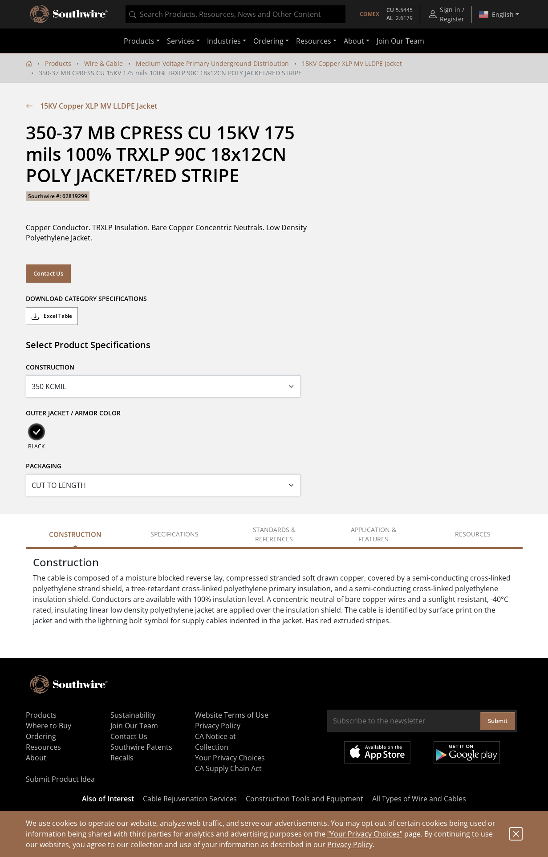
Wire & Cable (103, 63)
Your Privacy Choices (230, 758)
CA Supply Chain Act (228, 768)
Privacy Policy (350, 844)
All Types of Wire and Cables (419, 799)
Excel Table (52, 316)
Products (58, 63)
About (36, 758)
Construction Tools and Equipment (304, 799)
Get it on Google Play (467, 752)
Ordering (41, 736)
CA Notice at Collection (215, 741)
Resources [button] (313, 41)
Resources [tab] (473, 534)
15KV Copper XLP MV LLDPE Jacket (352, 63)
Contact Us (48, 273)
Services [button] (181, 41)
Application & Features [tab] (373, 534)
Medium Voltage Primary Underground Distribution (212, 63)
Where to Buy (48, 726)
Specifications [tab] (174, 534)
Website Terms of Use (231, 715)
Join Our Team (400, 41)
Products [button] (139, 41)
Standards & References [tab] (274, 534)
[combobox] (235, 14)
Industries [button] (224, 41)
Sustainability (132, 715)
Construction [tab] (75, 534)
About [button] (354, 41)
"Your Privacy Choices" (364, 834)
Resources (43, 747)
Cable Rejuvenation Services (190, 799)
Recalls (122, 758)
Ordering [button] (268, 41)
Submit (497, 721)
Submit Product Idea (60, 779)
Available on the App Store (377, 752)
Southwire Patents (141, 747)
